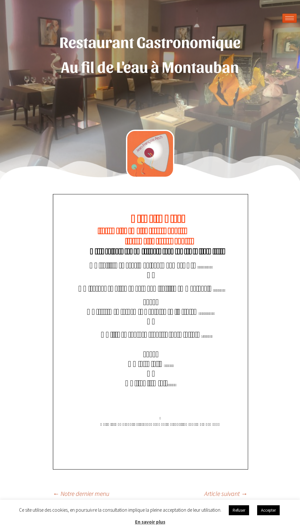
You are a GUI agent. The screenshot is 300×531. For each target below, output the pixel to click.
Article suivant (225, 493)
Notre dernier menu (81, 493)
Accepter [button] (268, 510)
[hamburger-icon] (289, 18)
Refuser (239, 510)
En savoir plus (150, 522)
